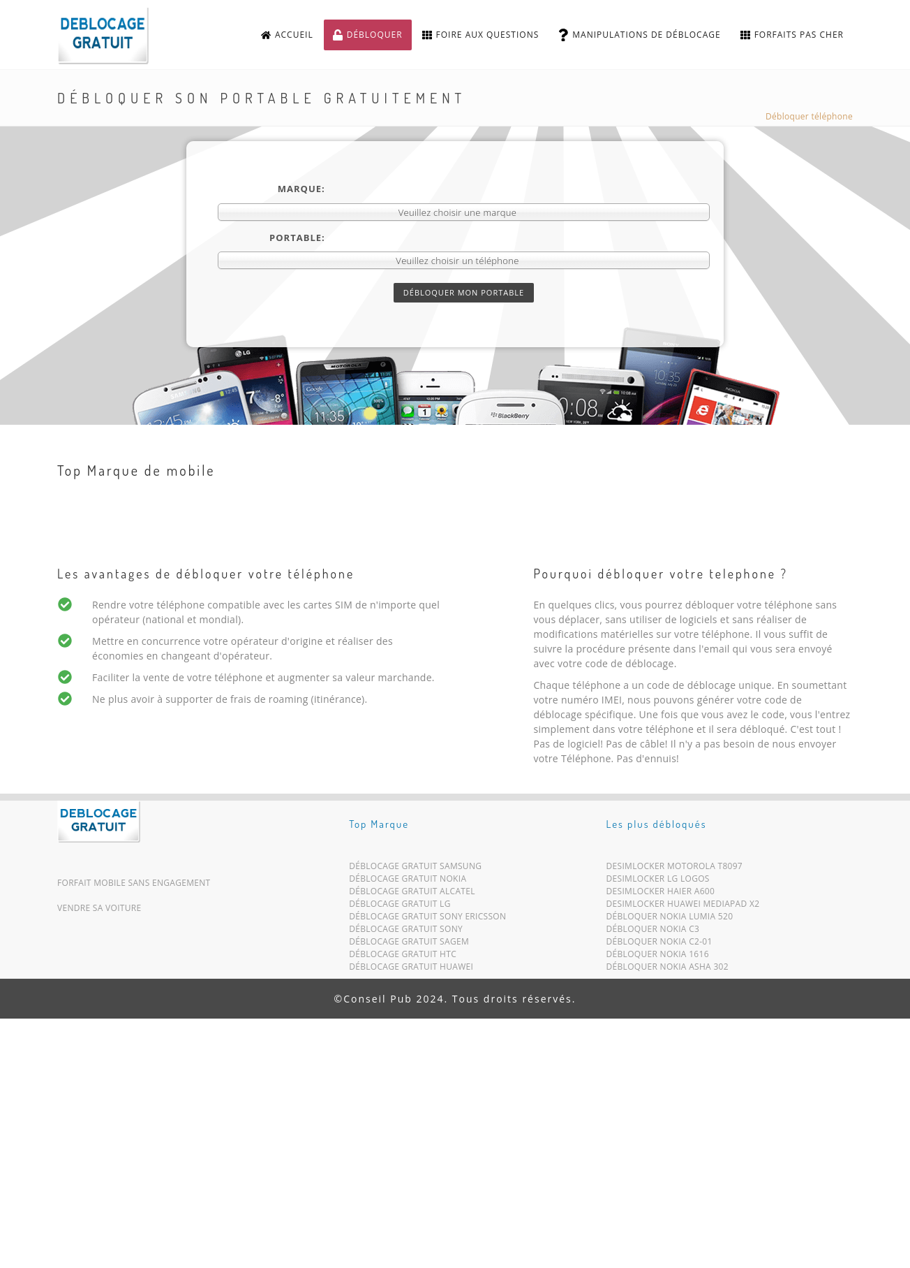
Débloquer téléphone (809, 116)
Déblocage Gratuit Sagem (409, 944)
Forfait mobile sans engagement (134, 883)
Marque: (301, 188)
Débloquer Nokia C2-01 (659, 944)
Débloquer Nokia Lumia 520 (669, 919)
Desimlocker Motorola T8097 (674, 869)
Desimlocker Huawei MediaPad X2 (683, 906)
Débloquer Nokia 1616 (657, 957)
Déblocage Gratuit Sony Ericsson (427, 919)
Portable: (297, 237)
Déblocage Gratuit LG (400, 906)
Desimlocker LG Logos (658, 881)
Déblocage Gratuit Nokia (407, 881)
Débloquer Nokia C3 (653, 931)
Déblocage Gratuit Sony (406, 931)
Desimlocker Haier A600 (660, 894)
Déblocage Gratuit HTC (402, 957)
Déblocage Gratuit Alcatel (412, 894)
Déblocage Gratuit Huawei (411, 969)
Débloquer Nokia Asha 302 (667, 969)
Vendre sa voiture (99, 908)
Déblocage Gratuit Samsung (415, 869)
